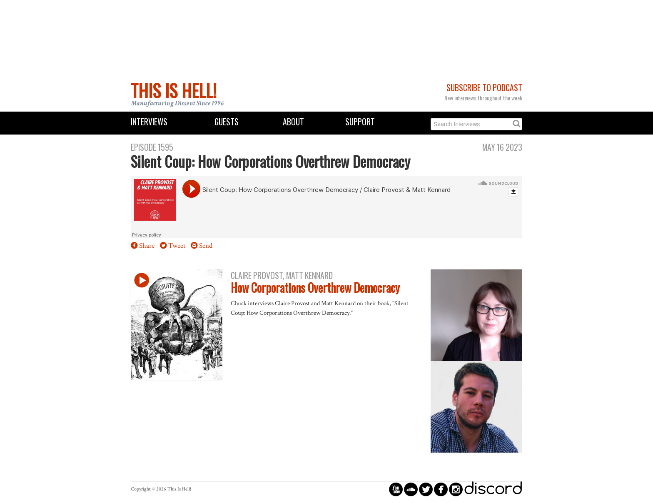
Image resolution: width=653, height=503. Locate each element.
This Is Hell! (174, 90)
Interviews (149, 122)
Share (147, 245)
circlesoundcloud (411, 489)
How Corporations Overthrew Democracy (315, 287)
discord (493, 489)
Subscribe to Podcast (484, 88)
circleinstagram (456, 489)
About (293, 122)
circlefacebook (441, 489)
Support (360, 122)
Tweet (176, 245)
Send (205, 245)
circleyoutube (396, 489)
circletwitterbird (426, 489)
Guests (226, 122)
